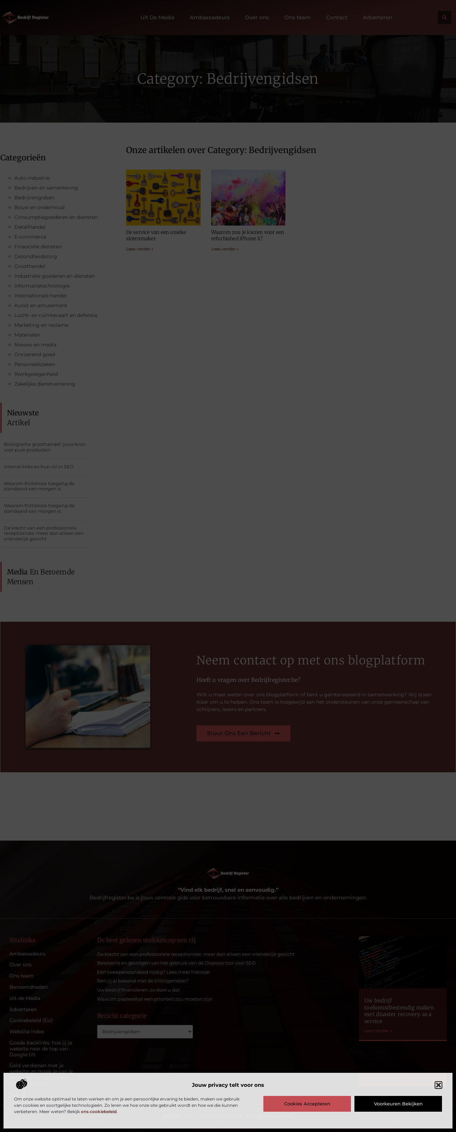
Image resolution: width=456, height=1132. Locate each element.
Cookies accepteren (307, 1103)
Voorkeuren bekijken (398, 1103)
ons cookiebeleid (99, 1111)
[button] (438, 1085)
